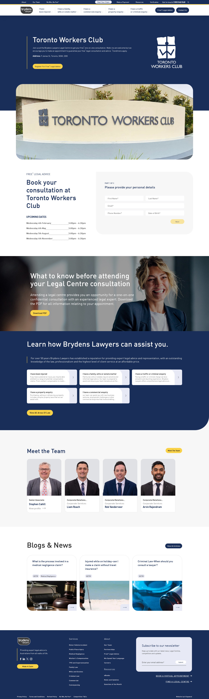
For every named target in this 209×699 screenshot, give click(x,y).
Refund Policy (52, 696)
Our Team (36, 2)
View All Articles (173, 546)
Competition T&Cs (80, 696)
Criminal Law (74, 676)
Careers (107, 662)
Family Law (73, 667)
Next (177, 221)
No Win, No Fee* (53, 2)
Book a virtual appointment (174, 675)
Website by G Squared (184, 696)
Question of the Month (113, 684)
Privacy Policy (22, 696)
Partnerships (109, 649)
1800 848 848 (179, 2)
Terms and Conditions (37, 696)
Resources (139, 2)
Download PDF (40, 313)
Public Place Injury (76, 649)
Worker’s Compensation (78, 658)
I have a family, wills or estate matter (67, 10)
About (24, 2)
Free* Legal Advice (165, 10)
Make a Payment (123, 2)
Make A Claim (27, 666)
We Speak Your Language (114, 658)
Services (73, 638)
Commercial (73, 680)
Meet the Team (174, 450)
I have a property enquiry (115, 10)
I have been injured (44, 10)
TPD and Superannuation (79, 662)
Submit (181, 662)
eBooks (107, 675)
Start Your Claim (103, 2)
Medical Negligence (76, 654)
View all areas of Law (40, 412)
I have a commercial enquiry (92, 10)
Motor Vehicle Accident (78, 645)
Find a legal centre (179, 681)
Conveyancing (74, 685)
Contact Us (182, 10)
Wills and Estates (76, 671)
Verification (154, 2)
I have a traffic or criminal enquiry (139, 10)
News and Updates (111, 679)
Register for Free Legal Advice (47, 66)
